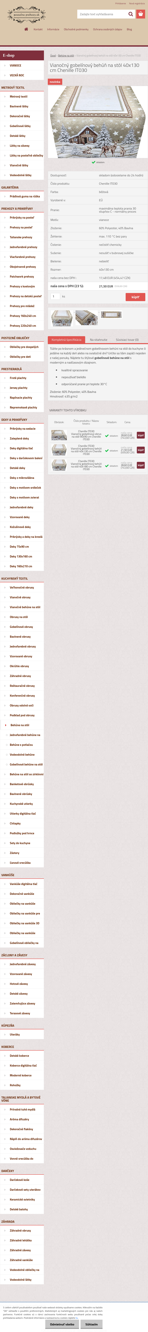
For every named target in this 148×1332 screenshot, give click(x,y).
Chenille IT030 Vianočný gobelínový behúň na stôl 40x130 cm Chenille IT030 (86, 450)
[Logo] (26, 14)
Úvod (53, 55)
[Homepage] (26, 29)
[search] (130, 14)
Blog (129, 29)
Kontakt (38, 29)
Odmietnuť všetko (62, 1324)
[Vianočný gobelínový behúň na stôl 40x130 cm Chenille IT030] (98, 87)
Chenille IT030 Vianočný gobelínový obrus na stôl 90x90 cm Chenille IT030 (86, 435)
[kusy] (55, 296)
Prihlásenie (120, 3)
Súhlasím (91, 1324)
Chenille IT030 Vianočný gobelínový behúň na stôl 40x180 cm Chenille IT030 (86, 465)
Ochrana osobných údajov (107, 29)
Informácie (53, 29)
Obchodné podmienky (76, 29)
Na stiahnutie (98, 339)
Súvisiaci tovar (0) (127, 339)
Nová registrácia (137, 3)
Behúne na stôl (66, 55)
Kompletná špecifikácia (66, 339)
